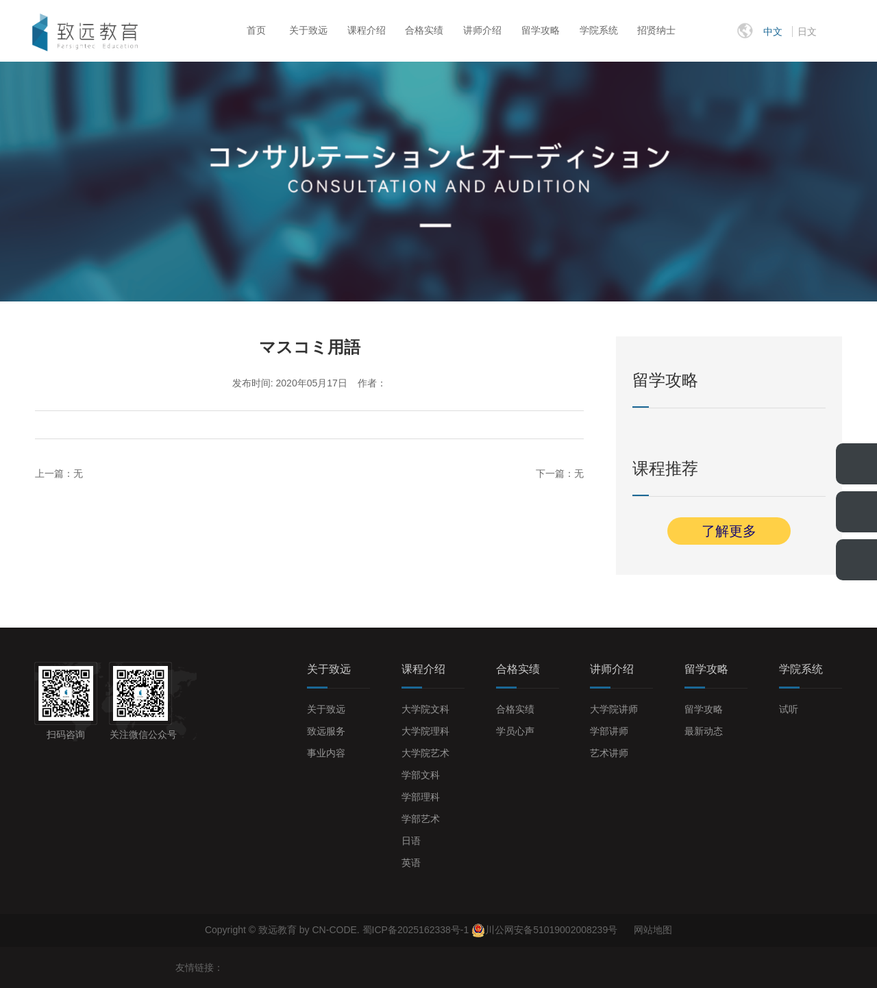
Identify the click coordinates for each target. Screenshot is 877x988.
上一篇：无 (59, 473)
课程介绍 (366, 30)
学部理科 (421, 796)
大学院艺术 (425, 753)
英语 (411, 862)
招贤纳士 (656, 30)
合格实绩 (424, 30)
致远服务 (326, 731)
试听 (788, 709)
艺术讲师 (609, 753)
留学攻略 (540, 30)
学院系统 (599, 30)
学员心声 (515, 731)
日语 (411, 840)
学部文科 (421, 774)
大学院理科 (425, 731)
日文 (807, 31)
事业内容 (326, 753)
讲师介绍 (482, 30)
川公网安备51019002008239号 (551, 929)
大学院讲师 (614, 709)
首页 (256, 30)
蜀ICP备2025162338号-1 (417, 929)
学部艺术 (421, 818)
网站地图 (653, 929)
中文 (772, 31)
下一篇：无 (560, 473)
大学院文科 (425, 709)
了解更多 (729, 531)
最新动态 (703, 731)
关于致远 (308, 30)
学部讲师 (609, 731)
